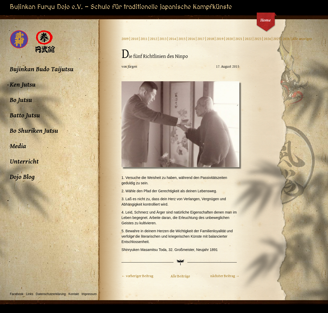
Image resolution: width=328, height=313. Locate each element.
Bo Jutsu (21, 100)
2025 (276, 39)
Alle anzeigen (302, 39)
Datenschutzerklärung (51, 294)
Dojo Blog (22, 177)
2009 (125, 39)
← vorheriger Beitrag (137, 276)
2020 (229, 39)
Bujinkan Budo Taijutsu (42, 69)
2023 (257, 39)
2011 (144, 39)
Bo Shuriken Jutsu (34, 131)
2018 (210, 39)
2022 (248, 39)
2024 (267, 39)
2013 (163, 39)
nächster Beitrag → (224, 276)
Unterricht (24, 161)
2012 (153, 39)
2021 (238, 39)
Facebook (16, 294)
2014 (172, 39)
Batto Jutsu (25, 115)
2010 (134, 39)
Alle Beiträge (180, 276)
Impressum (89, 294)
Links (29, 294)
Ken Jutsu (23, 84)
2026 (286, 39)
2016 (191, 39)
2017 (200, 39)
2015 (182, 39)
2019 (219, 39)
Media (18, 146)
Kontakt (73, 294)
